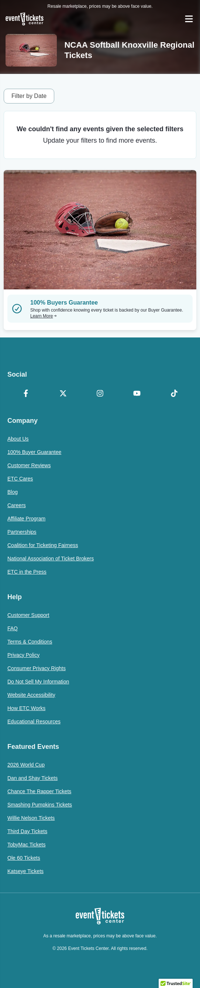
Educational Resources (34, 721)
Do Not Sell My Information (38, 682)
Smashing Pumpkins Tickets (39, 805)
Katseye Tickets (25, 871)
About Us (18, 439)
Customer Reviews (29, 465)
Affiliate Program (26, 519)
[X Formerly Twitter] (62, 394)
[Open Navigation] (189, 19)
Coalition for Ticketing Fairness (42, 545)
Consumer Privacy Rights (36, 668)
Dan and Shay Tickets (32, 778)
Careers (16, 505)
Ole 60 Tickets (23, 858)
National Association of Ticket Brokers (50, 558)
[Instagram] (100, 394)
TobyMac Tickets (26, 845)
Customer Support (28, 615)
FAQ (12, 628)
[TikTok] (174, 394)
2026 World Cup (26, 765)
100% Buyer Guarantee (34, 452)
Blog (12, 492)
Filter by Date (28, 96)
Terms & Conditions (29, 642)
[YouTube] (136, 394)
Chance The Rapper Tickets (39, 791)
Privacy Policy (23, 655)
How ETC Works (26, 708)
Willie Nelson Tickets (31, 818)
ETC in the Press (26, 572)
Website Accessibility (31, 695)
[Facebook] (25, 394)
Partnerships (22, 532)
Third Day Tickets (27, 831)
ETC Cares (20, 479)
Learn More (43, 316)
